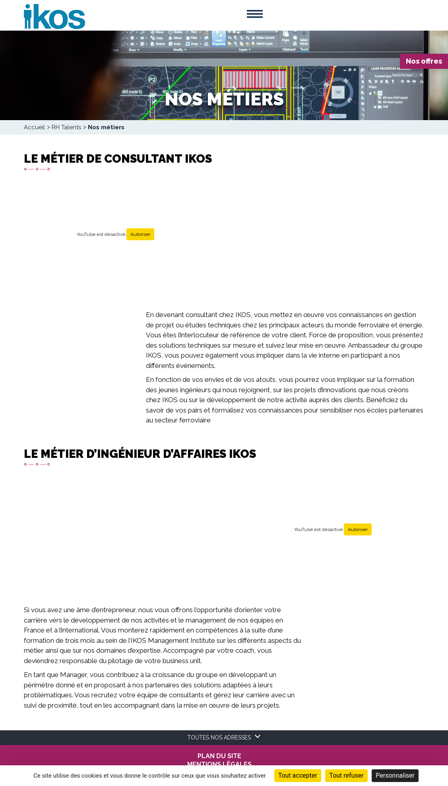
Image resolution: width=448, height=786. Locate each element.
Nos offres (424, 61)
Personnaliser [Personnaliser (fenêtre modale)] (395, 775)
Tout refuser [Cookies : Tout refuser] (346, 775)
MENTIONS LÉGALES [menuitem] (219, 764)
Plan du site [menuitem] (219, 756)
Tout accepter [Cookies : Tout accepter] (297, 775)
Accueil (34, 127)
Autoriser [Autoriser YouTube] (140, 234)
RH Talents (66, 127)
